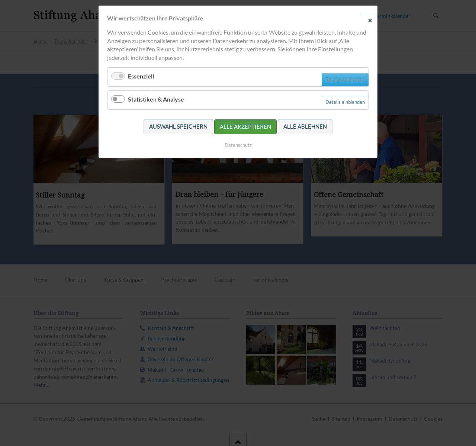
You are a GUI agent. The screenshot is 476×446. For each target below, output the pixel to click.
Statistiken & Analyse (156, 99)
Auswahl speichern (178, 126)
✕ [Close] (370, 20)
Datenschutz (238, 145)
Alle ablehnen (305, 126)
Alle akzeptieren (245, 126)
